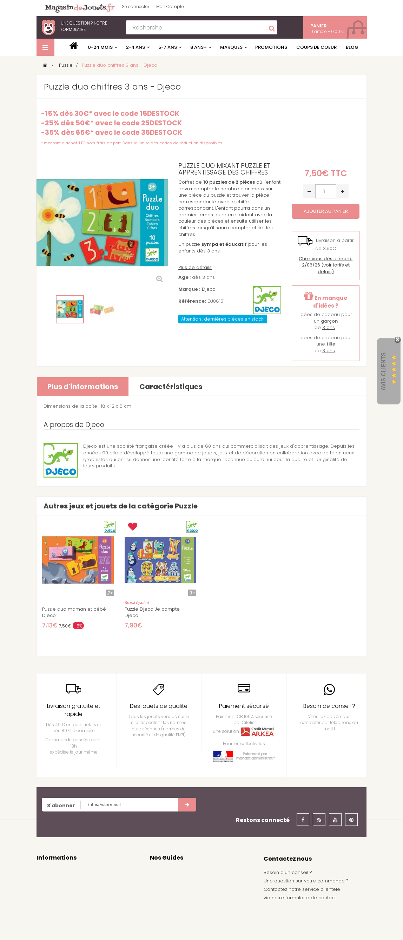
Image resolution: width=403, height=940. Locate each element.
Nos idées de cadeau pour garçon (190, 892)
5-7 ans (167, 47)
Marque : (189, 289)
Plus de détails (195, 267)
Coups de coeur (316, 47)
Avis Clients (384, 371)
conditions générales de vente (72, 892)
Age (183, 277)
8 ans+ (198, 47)
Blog (352, 47)
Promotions (271, 47)
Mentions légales (56, 882)
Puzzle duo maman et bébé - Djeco (76, 612)
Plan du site (50, 925)
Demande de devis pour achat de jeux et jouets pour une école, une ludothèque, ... (198, 924)
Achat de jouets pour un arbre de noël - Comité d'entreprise (196, 907)
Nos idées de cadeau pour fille (186, 882)
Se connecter (135, 6)
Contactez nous (55, 871)
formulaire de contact (310, 897)
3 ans (328, 327)
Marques (231, 47)
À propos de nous (57, 914)
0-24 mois (100, 47)
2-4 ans (135, 47)
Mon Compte (170, 6)
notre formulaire (84, 26)
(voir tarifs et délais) (325, 265)
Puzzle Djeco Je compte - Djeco (154, 612)
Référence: (192, 301)
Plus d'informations (82, 387)
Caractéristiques (170, 387)
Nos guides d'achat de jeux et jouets (192, 871)
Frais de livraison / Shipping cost (74, 903)
